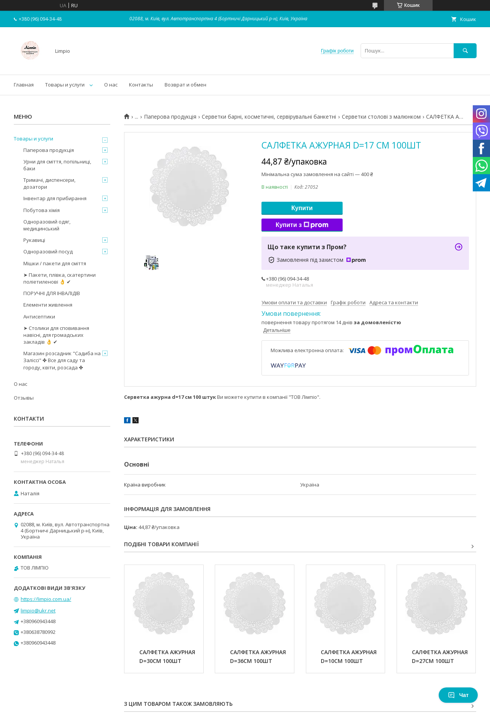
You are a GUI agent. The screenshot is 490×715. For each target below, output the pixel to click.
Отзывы (24, 397)
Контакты (141, 84)
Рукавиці (34, 240)
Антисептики (39, 316)
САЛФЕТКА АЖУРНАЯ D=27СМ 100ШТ (440, 656)
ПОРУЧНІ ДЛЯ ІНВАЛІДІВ (51, 293)
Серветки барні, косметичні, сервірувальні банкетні (269, 117)
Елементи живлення (47, 304)
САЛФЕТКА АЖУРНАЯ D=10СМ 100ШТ (349, 656)
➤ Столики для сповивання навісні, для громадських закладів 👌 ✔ (56, 335)
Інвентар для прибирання (55, 198)
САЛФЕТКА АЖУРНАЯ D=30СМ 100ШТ (168, 656)
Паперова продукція (170, 117)
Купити (302, 208)
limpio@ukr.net (38, 610)
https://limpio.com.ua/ (46, 599)
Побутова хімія (41, 210)
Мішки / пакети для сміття (54, 263)
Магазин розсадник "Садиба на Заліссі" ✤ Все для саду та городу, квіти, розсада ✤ (62, 360)
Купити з (302, 225)
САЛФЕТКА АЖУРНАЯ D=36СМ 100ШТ (258, 656)
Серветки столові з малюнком (381, 117)
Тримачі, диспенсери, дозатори (49, 183)
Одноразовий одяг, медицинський (46, 225)
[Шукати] (465, 50)
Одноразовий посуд (48, 251)
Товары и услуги (65, 84)
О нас (111, 84)
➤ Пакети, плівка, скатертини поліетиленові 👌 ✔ (59, 278)
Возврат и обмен (185, 84)
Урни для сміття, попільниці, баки (57, 165)
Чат (458, 695)
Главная (24, 84)
